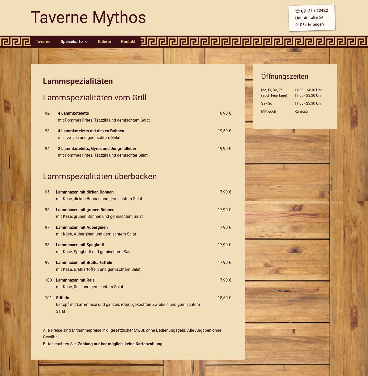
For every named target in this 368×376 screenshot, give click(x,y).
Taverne (42, 41)
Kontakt (121, 41)
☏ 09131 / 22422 (311, 11)
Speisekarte (71, 41)
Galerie (99, 41)
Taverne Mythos (88, 17)
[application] (82, 41)
